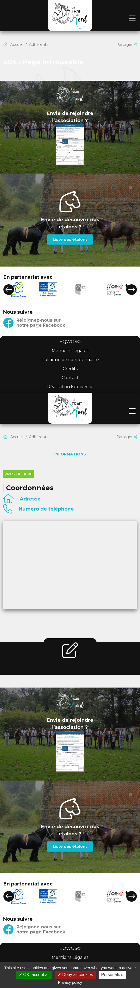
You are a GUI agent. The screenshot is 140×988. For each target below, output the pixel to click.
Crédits (70, 368)
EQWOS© (70, 341)
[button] (8, 289)
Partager (126, 44)
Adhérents (38, 44)
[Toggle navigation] (132, 18)
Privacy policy (70, 982)
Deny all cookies (75, 974)
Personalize (112, 974)
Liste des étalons (70, 239)
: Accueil (13, 44)
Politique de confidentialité (70, 359)
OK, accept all (34, 974)
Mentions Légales (70, 350)
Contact (70, 377)
